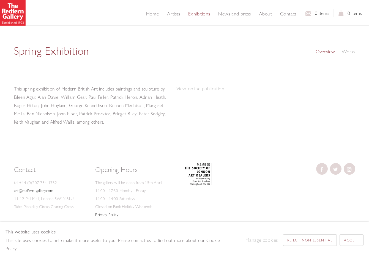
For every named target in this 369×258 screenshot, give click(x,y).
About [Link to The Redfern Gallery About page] (265, 14)
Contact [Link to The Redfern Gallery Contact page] (288, 14)
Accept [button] (351, 240)
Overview (325, 52)
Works (348, 52)
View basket (341, 15)
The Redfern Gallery (13, 13)
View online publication (200, 88)
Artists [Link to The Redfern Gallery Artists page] (173, 14)
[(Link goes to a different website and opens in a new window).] (198, 184)
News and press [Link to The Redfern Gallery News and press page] (234, 14)
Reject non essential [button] (309, 240)
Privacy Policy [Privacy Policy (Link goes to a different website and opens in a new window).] (106, 214)
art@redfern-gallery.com (33, 190)
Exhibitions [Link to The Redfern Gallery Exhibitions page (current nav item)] (199, 14)
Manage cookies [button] (261, 240)
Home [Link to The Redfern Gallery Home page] (152, 14)
